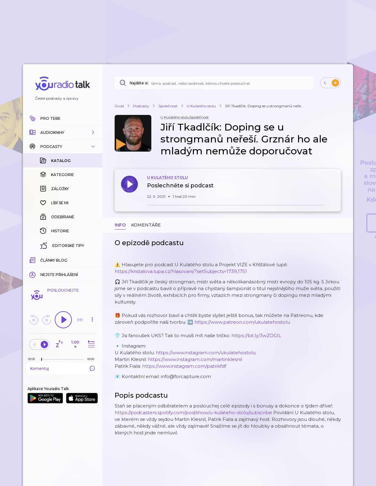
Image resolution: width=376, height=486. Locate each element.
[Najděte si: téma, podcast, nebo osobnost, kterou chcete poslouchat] (214, 82)
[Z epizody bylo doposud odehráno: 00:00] (33, 359)
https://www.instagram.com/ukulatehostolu (206, 352)
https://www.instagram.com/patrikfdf (184, 366)
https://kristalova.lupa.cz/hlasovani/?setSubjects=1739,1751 (181, 271)
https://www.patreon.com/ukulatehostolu (242, 322)
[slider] (41, 359)
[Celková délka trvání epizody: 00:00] (92, 359)
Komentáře (146, 225)
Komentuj (62, 368)
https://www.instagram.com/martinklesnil (195, 359)
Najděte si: (139, 83)
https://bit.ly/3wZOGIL (256, 335)
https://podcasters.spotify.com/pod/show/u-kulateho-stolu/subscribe (193, 412)
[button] (62, 132)
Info (120, 225)
